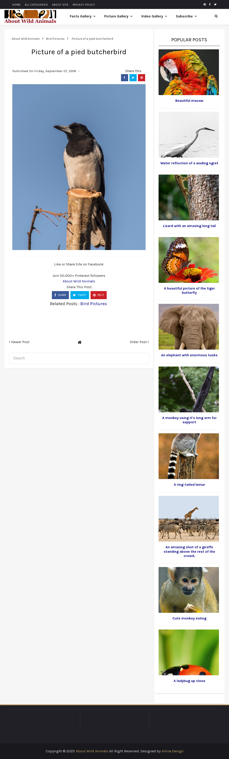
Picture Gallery (116, 16)
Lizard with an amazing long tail (189, 226)
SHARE (60, 295)
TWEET (80, 295)
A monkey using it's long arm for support (189, 420)
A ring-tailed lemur (189, 484)
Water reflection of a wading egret (189, 163)
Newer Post (19, 342)
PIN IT (98, 295)
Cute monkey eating (189, 618)
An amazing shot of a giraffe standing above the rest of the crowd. (189, 551)
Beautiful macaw (189, 100)
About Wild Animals (79, 281)
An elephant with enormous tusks (189, 355)
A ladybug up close (189, 681)
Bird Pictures (93, 303)
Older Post (139, 342)
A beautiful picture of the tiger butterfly (189, 290)
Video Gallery (152, 16)
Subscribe (184, 16)
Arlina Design (172, 751)
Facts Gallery (80, 16)
